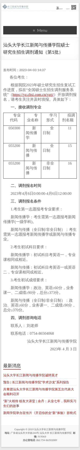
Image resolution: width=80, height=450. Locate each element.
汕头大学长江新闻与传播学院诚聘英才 (30, 375)
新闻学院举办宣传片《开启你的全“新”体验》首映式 (39, 413)
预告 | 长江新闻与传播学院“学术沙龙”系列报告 (36, 382)
